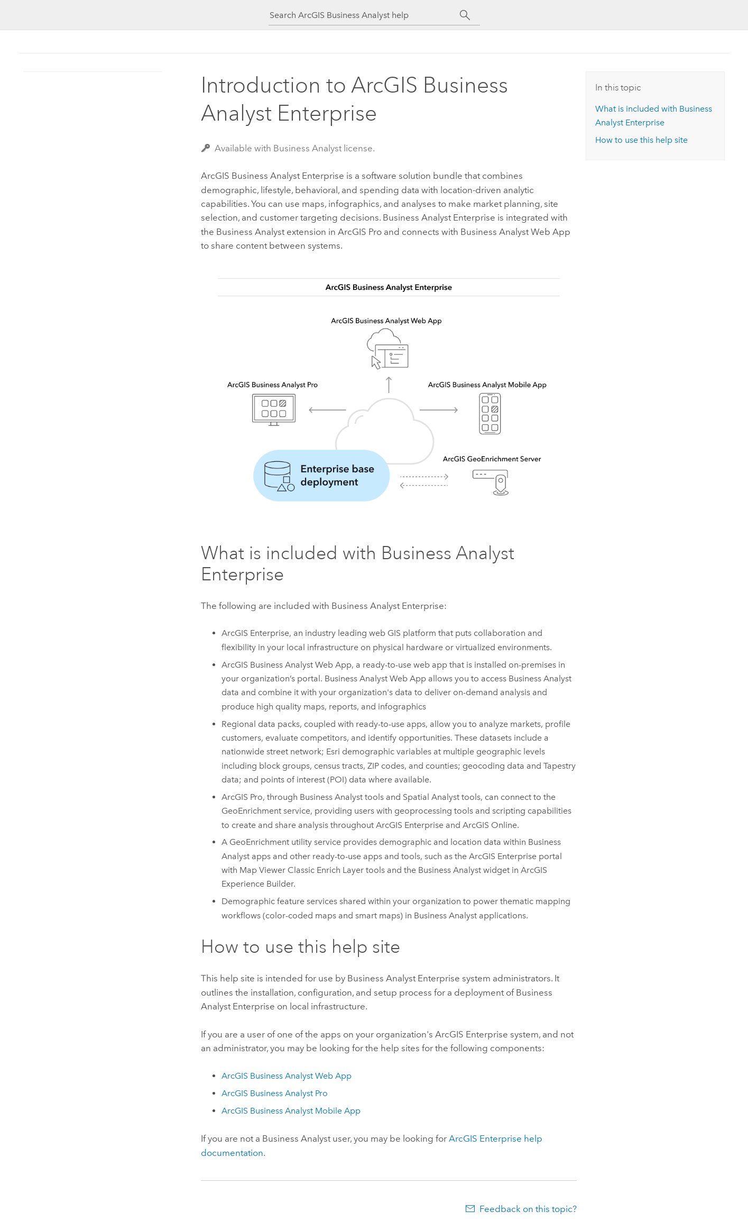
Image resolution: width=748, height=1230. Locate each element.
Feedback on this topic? (528, 1209)
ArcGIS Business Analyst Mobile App (291, 1111)
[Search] (465, 15)
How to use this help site (641, 140)
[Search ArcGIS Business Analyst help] (365, 15)
